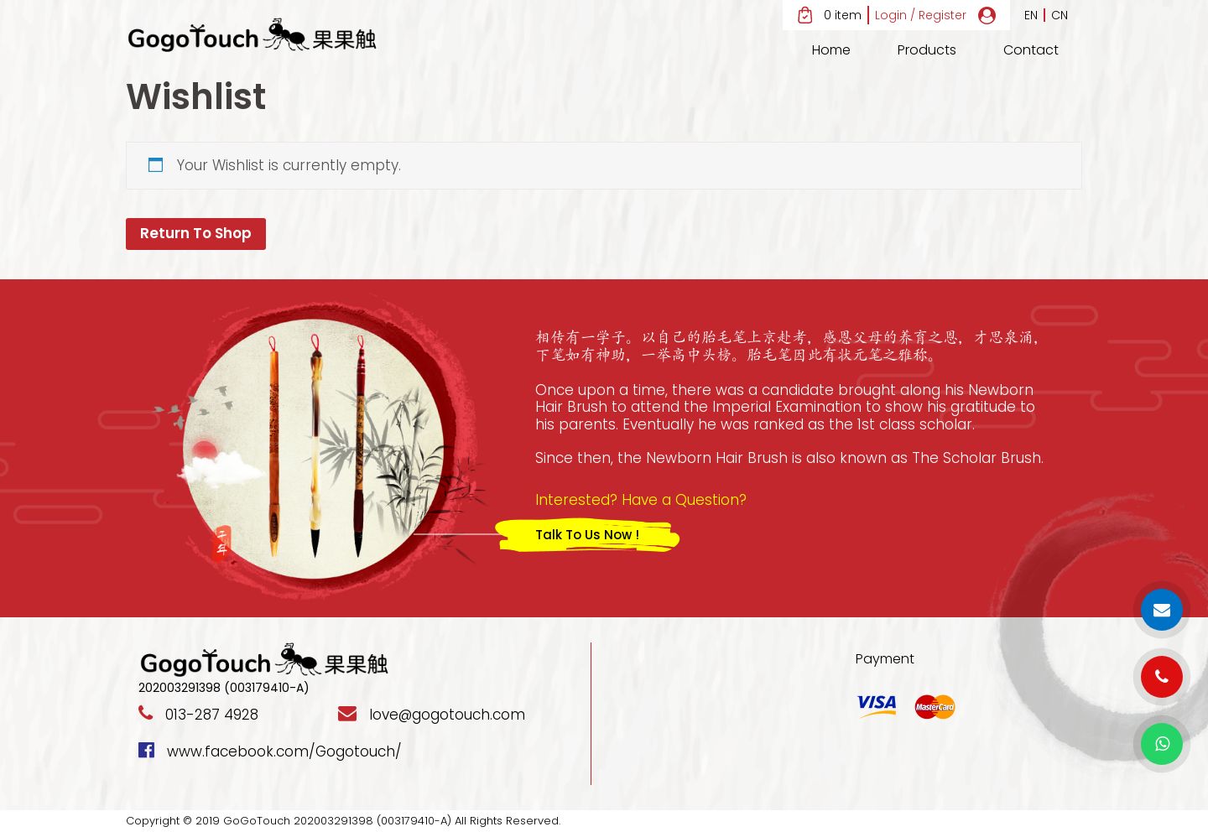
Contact (1031, 50)
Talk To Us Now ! (587, 534)
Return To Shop (196, 233)
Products (927, 50)
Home (831, 50)
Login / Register (920, 15)
